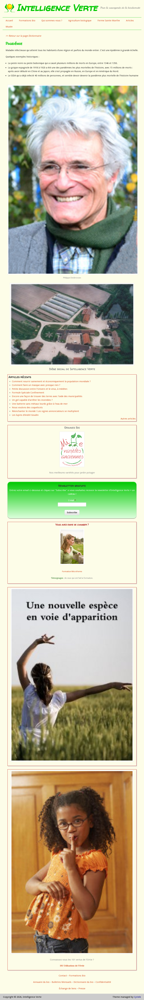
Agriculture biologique (79, 20)
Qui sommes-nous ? (51, 20)
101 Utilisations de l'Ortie (72, 965)
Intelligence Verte (56, 7)
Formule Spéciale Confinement (28, 392)
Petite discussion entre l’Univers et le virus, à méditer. (40, 389)
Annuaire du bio (41, 982)
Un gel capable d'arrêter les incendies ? (32, 400)
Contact (63, 975)
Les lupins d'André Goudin (25, 415)
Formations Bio (27, 20)
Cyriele (137, 997)
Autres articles (128, 418)
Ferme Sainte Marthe (109, 20)
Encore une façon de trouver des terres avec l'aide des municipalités (47, 396)
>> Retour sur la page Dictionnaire (23, 35)
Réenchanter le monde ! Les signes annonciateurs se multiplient (45, 411)
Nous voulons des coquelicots (27, 407)
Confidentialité (103, 982)
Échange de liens (68, 988)
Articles (130, 20)
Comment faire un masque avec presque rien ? (36, 385)
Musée (9, 26)
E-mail (72, 500)
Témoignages (57, 578)
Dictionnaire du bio (83, 982)
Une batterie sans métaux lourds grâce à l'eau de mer (40, 403)
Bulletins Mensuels (61, 982)
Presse (81, 988)
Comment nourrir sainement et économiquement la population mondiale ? (51, 381)
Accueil (9, 20)
